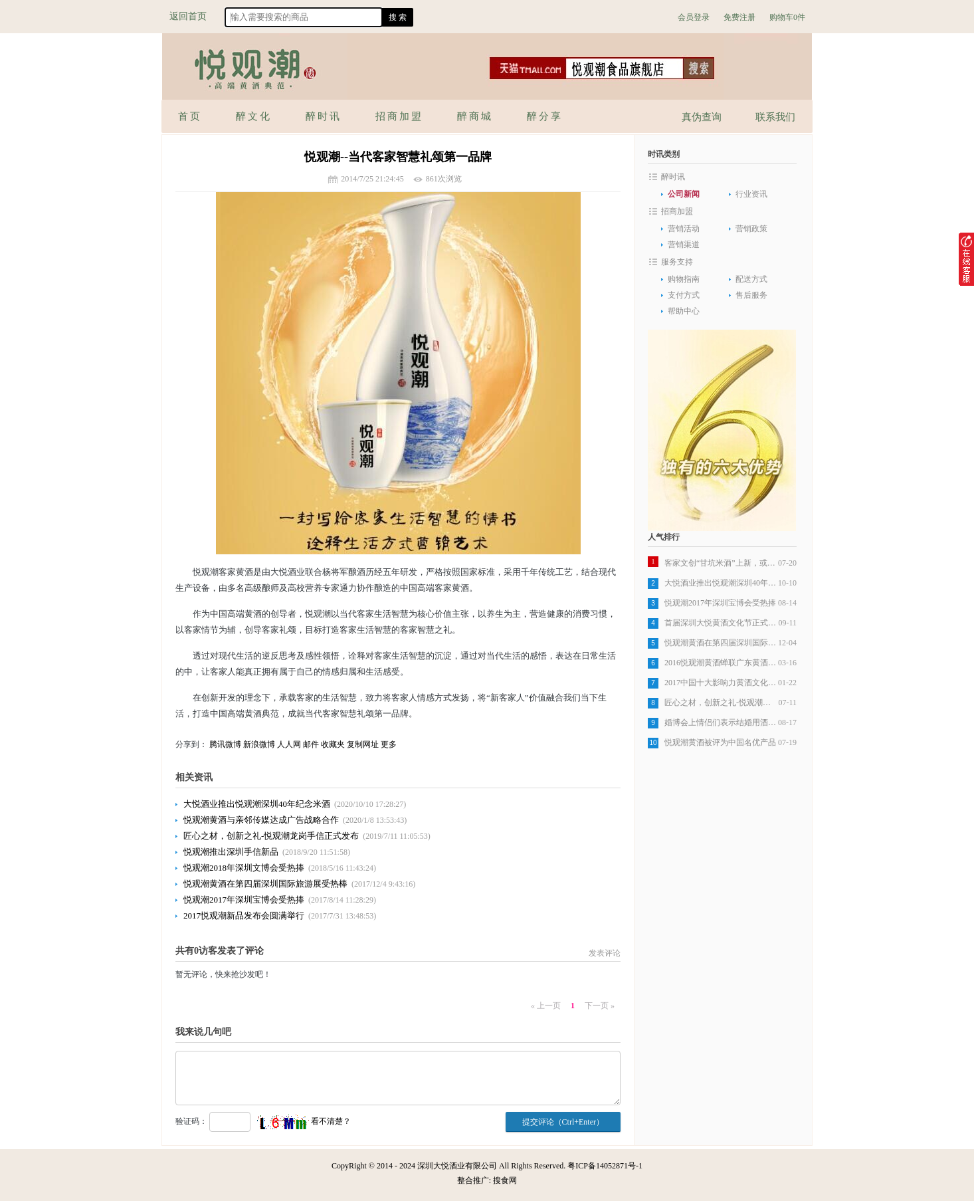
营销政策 (751, 228)
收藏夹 (333, 744)
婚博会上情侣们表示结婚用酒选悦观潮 (721, 722)
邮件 (311, 744)
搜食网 (505, 1180)
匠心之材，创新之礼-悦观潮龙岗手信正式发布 (271, 836)
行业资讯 (751, 194)
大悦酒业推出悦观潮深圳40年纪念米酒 (256, 804)
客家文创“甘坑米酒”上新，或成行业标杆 (721, 563)
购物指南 (684, 279)
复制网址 (363, 744)
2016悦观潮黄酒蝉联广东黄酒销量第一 (721, 662)
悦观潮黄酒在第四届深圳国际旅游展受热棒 (265, 884)
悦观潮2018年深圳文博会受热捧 (243, 868)
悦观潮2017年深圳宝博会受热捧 (243, 900)
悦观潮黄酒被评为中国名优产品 (720, 742)
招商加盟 (677, 211)
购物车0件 (787, 17)
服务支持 (677, 262)
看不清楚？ (303, 1121)
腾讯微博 (225, 744)
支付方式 (684, 295)
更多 (389, 744)
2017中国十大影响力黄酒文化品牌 (721, 682)
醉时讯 (673, 176)
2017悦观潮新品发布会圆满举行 (243, 916)
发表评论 (605, 953)
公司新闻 (684, 194)
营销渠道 (684, 244)
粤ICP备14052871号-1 (604, 1165)
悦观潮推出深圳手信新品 (230, 852)
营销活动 (684, 228)
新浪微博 (259, 744)
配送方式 (751, 279)
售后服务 (751, 295)
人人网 (289, 744)
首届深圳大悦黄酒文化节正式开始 (721, 622)
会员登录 (694, 17)
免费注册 (739, 17)
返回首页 (188, 16)
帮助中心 (684, 311)
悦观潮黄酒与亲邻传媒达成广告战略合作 (261, 820)
